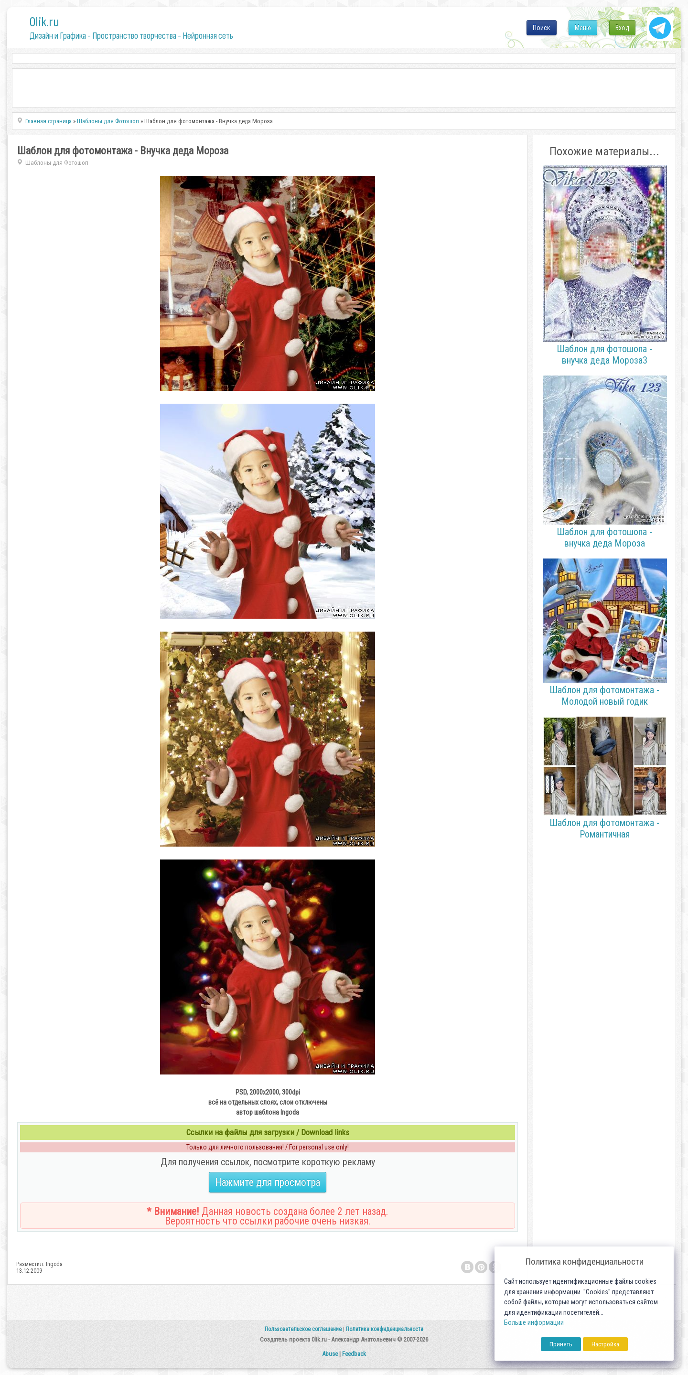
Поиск (541, 28)
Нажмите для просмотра (267, 1182)
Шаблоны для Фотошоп (56, 162)
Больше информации (534, 1323)
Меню (583, 28)
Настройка (605, 1344)
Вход (622, 28)
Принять (560, 1344)
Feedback (354, 1353)
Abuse (330, 1353)
